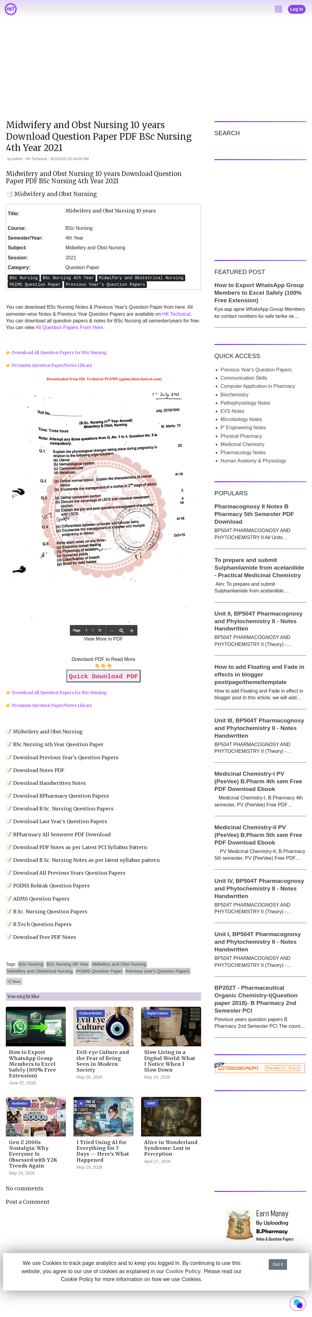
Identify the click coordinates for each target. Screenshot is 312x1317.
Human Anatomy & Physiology (253, 460)
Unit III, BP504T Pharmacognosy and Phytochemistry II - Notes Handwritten (259, 728)
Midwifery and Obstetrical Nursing (40, 971)
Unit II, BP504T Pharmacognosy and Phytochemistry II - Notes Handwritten (258, 621)
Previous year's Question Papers (158, 971)
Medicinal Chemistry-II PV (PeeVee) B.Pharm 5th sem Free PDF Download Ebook (258, 835)
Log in (296, 9)
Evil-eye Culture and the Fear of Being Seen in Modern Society (102, 1061)
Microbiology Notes (241, 419)
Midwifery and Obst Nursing (119, 964)
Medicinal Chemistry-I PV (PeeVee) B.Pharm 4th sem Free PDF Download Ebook (258, 781)
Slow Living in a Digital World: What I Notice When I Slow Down (169, 1061)
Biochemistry (235, 394)
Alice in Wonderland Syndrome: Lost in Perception (170, 1148)
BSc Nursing (31, 964)
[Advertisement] (156, 72)
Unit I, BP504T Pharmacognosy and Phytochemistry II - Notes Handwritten (257, 942)
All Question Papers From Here (69, 327)
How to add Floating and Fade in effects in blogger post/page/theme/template (259, 674)
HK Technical (176, 314)
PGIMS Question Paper (99, 971)
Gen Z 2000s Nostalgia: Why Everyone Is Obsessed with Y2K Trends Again (33, 1154)
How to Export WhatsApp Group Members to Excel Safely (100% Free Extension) (32, 1064)
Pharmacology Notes (243, 452)
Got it (278, 1264)
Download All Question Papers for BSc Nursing (59, 352)
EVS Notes (232, 411)
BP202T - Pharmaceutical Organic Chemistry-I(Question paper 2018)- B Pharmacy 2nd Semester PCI (256, 999)
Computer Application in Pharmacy (258, 386)
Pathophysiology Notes (246, 403)
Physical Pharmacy (241, 436)
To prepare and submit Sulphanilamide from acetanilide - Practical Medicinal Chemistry (259, 567)
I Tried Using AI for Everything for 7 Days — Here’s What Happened (102, 1151)
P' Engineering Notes (243, 427)
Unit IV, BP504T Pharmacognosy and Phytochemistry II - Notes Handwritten (259, 888)
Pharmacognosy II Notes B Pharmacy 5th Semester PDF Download (254, 514)
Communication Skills (244, 378)
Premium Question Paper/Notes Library (52, 365)
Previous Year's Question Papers (256, 369)
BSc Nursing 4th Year (68, 964)
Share (14, 981)
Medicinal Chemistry (242, 444)
